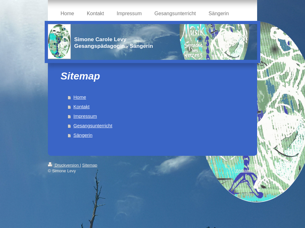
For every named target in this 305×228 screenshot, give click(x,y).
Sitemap (89, 165)
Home (80, 97)
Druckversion (64, 165)
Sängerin (83, 135)
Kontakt (82, 106)
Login (252, 164)
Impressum (85, 116)
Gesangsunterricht (93, 125)
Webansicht (246, 170)
